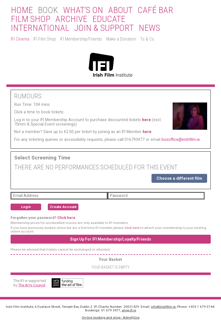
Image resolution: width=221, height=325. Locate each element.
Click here (66, 218)
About (120, 10)
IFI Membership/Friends (81, 39)
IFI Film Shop (44, 39)
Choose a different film (179, 178)
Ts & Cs (147, 39)
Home (22, 10)
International (40, 28)
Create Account (63, 207)
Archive (71, 19)
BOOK (48, 10)
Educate (108, 19)
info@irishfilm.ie (163, 307)
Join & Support (104, 28)
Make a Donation (121, 39)
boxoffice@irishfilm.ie (181, 139)
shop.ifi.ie (129, 310)
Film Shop (30, 19)
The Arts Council (31, 285)
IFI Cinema (20, 39)
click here (132, 228)
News (149, 28)
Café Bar (155, 10)
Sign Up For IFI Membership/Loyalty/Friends (110, 239)
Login (26, 207)
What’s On (83, 10)
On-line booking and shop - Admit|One (111, 317)
